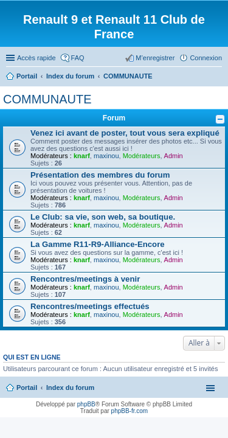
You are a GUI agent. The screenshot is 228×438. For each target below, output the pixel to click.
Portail (26, 76)
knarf (82, 155)
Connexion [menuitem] (206, 57)
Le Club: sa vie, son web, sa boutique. (102, 216)
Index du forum (70, 387)
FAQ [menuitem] (78, 57)
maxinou (106, 155)
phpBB (86, 404)
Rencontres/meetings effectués (90, 306)
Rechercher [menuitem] (217, 77)
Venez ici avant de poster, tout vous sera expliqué (124, 132)
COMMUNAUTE (47, 99)
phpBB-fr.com (129, 411)
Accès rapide (36, 57)
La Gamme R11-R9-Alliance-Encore (97, 244)
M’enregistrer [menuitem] (155, 57)
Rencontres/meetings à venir (85, 278)
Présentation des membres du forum (100, 174)
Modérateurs (142, 155)
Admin (173, 155)
